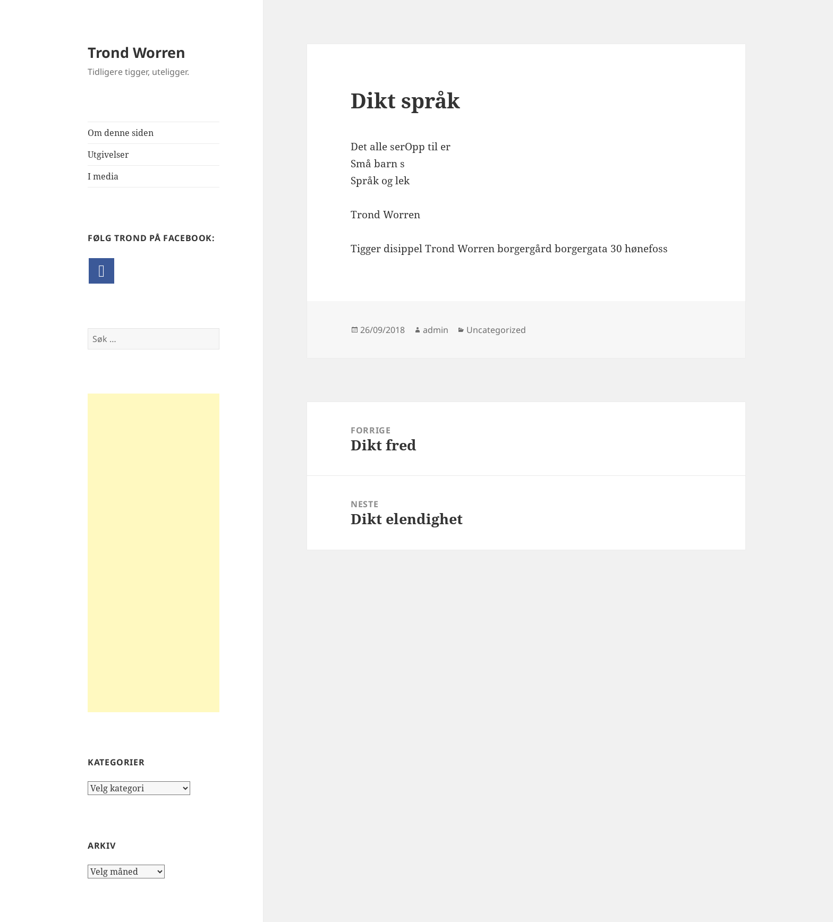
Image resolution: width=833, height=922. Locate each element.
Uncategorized (496, 330)
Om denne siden (121, 133)
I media (103, 176)
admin (435, 330)
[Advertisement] (153, 553)
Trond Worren (136, 52)
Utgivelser (108, 154)
